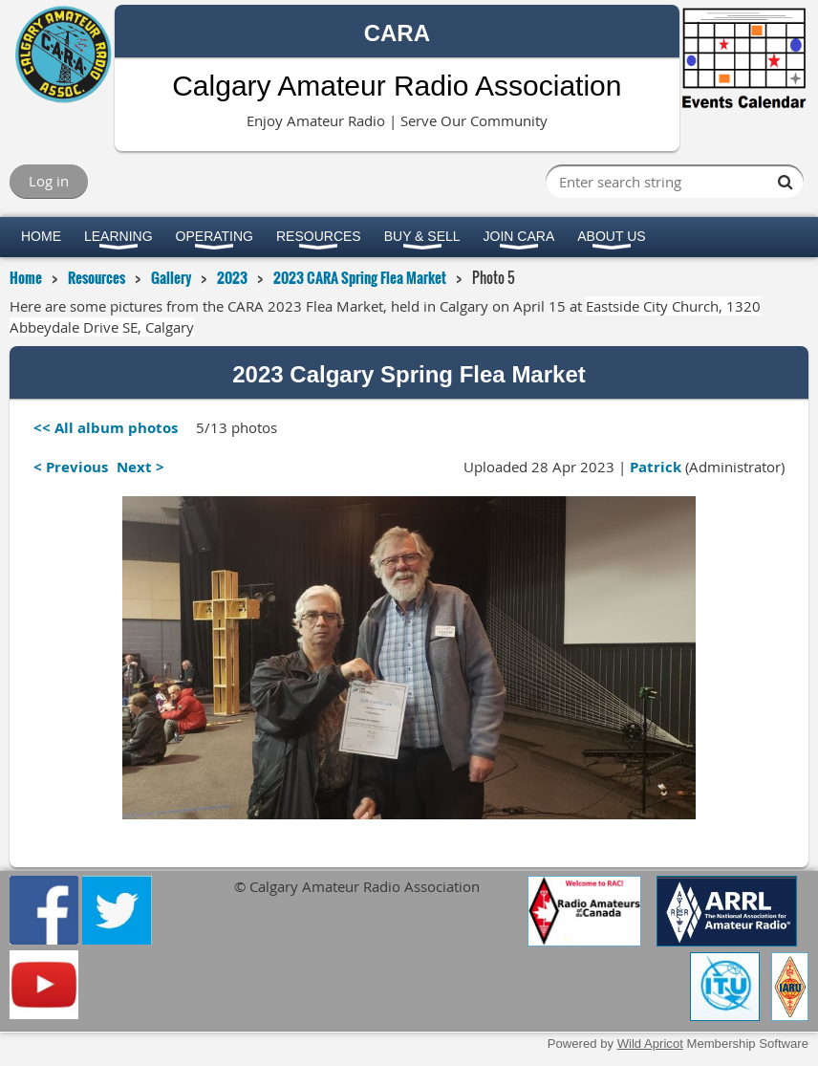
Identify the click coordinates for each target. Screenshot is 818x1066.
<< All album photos (105, 428)
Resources (96, 277)
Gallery (171, 277)
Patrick (655, 467)
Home (26, 277)
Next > (140, 467)
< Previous (70, 467)
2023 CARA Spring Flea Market (359, 277)
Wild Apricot (650, 1043)
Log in (49, 180)
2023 (232, 277)
